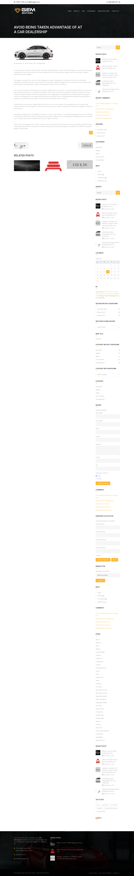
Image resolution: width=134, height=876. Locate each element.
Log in (99, 171)
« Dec (97, 281)
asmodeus (99, 147)
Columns (98, 655)
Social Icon (99, 728)
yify (97, 112)
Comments (102, 178)
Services (98, 724)
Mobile (98, 436)
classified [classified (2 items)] (99, 808)
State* (98, 457)
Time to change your (107, 109)
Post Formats (100, 157)
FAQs (97, 674)
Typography (99, 737)
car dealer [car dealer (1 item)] (114, 805)
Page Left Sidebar (101, 699)
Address (98, 444)
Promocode (99, 712)
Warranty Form (100, 740)
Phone (99, 479)
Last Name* (99, 421)
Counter (98, 665)
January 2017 (101, 136)
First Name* (99, 413)
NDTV (99, 818)
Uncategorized (40, 63)
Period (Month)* (101, 548)
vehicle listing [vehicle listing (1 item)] (101, 811)
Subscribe (100, 580)
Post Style (99, 706)
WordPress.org (101, 181)
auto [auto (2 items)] (98, 805)
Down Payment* (101, 532)
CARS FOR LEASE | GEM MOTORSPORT (37, 873)
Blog (97, 646)
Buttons (98, 649)
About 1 (98, 639)
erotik (97, 109)
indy (31, 63)
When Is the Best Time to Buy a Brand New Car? (110, 67)
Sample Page (100, 715)
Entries (100, 174)
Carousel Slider (100, 652)
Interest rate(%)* (101, 540)
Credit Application (101, 668)
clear (114, 560)
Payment (98, 555)
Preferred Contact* (102, 473)
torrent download (101, 103)
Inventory (98, 683)
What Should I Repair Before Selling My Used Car (110, 90)
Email (98, 476)
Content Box (99, 661)
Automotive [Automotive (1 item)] (105, 805)
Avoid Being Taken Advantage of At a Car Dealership (108, 83)
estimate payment (103, 560)
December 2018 (102, 130)
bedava (98, 118)
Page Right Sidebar (101, 702)
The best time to (105, 112)
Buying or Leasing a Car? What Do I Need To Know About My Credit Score (110, 75)
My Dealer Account (101, 690)
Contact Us (99, 658)
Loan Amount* (100, 524)
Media (97, 154)
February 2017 (101, 133)
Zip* (97, 465)
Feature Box (99, 677)
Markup (98, 150)
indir (97, 115)
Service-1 (98, 721)
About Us (98, 643)
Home (97, 680)
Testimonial (99, 734)
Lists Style (99, 687)
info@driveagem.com (33, 2)
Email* (98, 428)
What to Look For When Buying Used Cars (109, 60)
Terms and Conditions (102, 731)
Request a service (103, 483)
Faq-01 (98, 671)
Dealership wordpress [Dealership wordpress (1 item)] (111, 808)
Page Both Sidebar (101, 696)
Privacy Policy (100, 709)
